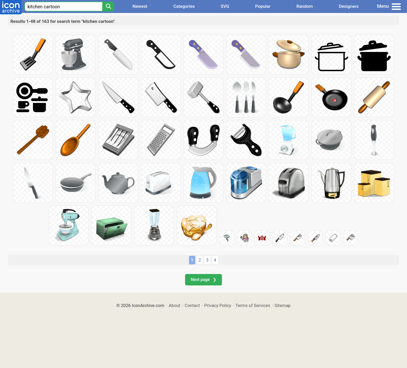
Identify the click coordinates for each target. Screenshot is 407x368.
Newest (139, 6)
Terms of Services (252, 305)
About (174, 305)
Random (304, 6)
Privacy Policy (217, 305)
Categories (184, 6)
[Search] (108, 6)
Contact (192, 305)
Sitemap (283, 305)
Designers (348, 6)
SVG (225, 6)
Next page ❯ (203, 279)
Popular (262, 6)
